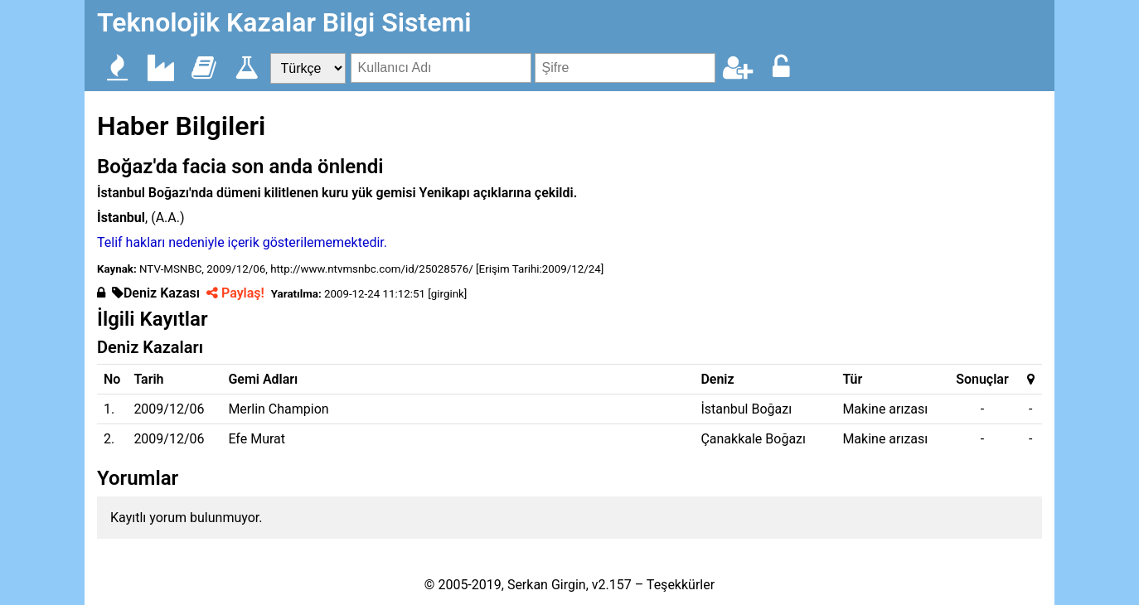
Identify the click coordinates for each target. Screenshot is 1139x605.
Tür (852, 379)
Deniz (717, 379)
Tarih (148, 379)
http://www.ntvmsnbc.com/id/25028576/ (371, 269)
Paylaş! (235, 293)
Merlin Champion (278, 409)
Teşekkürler (681, 585)
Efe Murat (256, 439)
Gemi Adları (263, 379)
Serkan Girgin (546, 585)
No (112, 379)
